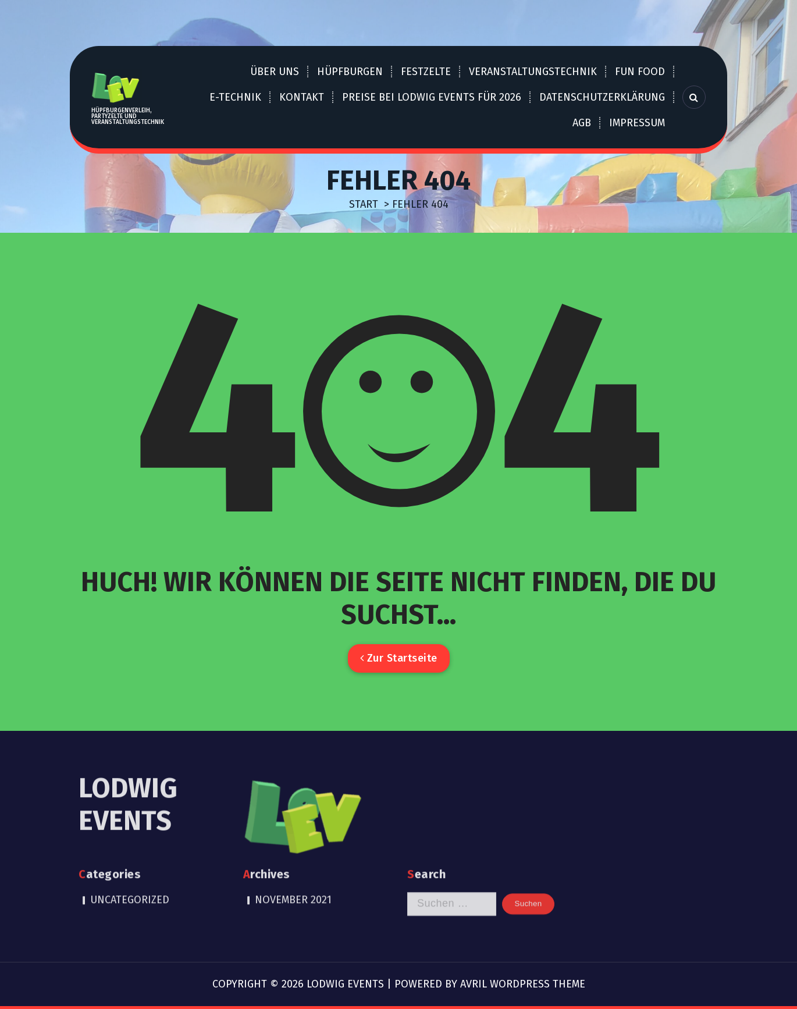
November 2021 (293, 858)
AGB (581, 122)
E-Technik (235, 97)
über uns (274, 71)
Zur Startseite (398, 658)
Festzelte (426, 71)
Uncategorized (129, 858)
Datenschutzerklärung (602, 97)
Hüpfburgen (350, 71)
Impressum (637, 122)
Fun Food (640, 71)
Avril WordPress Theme (522, 984)
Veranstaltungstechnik (533, 71)
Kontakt (301, 97)
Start (363, 204)
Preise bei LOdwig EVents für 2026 (431, 97)
